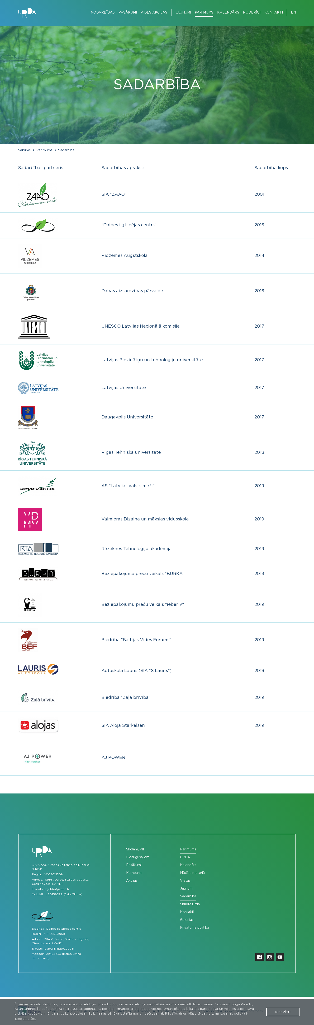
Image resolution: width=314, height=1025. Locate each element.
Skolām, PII (135, 849)
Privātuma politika (194, 927)
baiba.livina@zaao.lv (59, 948)
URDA (185, 857)
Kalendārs (228, 12)
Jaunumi (183, 12)
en (293, 12)
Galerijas (187, 920)
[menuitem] (101, 13)
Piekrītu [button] (282, 1012)
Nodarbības (103, 12)
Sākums (24, 150)
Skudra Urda (190, 904)
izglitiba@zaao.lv (57, 889)
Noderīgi (252, 12)
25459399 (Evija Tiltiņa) (65, 894)
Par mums (204, 12)
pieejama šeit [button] (25, 1018)
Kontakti (273, 12)
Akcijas (132, 880)
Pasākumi (128, 12)
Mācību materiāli (193, 873)
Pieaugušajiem (137, 857)
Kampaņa (134, 873)
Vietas (185, 880)
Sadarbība (66, 150)
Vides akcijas (154, 12)
